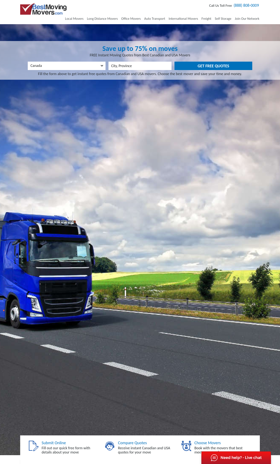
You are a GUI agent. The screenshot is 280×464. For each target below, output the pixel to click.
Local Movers (85, 14)
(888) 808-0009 (243, 6)
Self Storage (225, 14)
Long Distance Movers (112, 14)
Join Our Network (248, 14)
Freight (210, 14)
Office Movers (139, 14)
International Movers (188, 14)
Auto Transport (161, 14)
